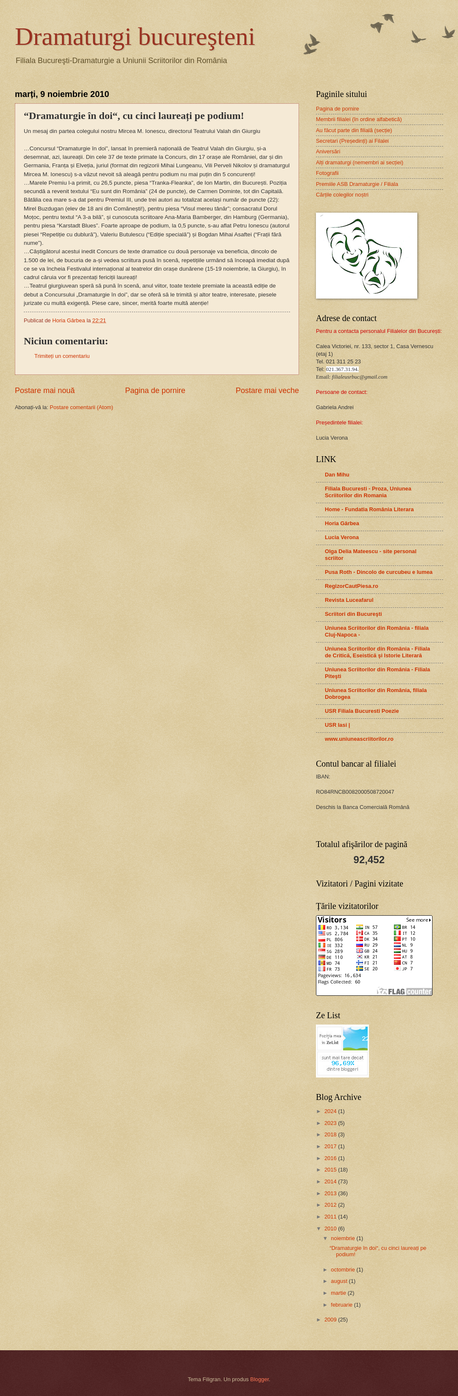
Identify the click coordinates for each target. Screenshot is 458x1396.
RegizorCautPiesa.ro (351, 586)
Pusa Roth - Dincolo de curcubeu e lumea (379, 572)
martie (339, 1293)
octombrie (343, 1269)
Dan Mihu (337, 474)
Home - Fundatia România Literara (369, 509)
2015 (331, 1169)
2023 (331, 1123)
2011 (331, 1216)
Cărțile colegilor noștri (342, 194)
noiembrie (343, 1238)
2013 (331, 1193)
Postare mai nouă (45, 390)
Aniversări (328, 151)
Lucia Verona (342, 537)
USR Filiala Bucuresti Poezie (362, 711)
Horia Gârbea (342, 523)
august (340, 1281)
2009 (331, 1319)
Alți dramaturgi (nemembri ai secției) (359, 162)
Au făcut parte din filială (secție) (354, 130)
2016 (331, 1158)
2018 (331, 1134)
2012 (331, 1205)
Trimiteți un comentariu (61, 356)
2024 (331, 1111)
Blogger (259, 1379)
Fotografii (327, 173)
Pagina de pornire (155, 390)
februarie (342, 1305)
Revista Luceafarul (349, 600)
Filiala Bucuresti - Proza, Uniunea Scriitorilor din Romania (368, 492)
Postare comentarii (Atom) (81, 407)
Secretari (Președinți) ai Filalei (352, 141)
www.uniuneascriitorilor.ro (359, 739)
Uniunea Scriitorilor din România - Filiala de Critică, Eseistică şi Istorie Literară (377, 652)
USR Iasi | (337, 725)
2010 (331, 1228)
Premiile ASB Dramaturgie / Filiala (357, 184)
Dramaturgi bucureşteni (135, 36)
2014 (331, 1181)
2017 (331, 1146)
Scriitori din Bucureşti (353, 614)
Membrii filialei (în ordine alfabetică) (359, 119)
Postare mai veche (267, 390)
